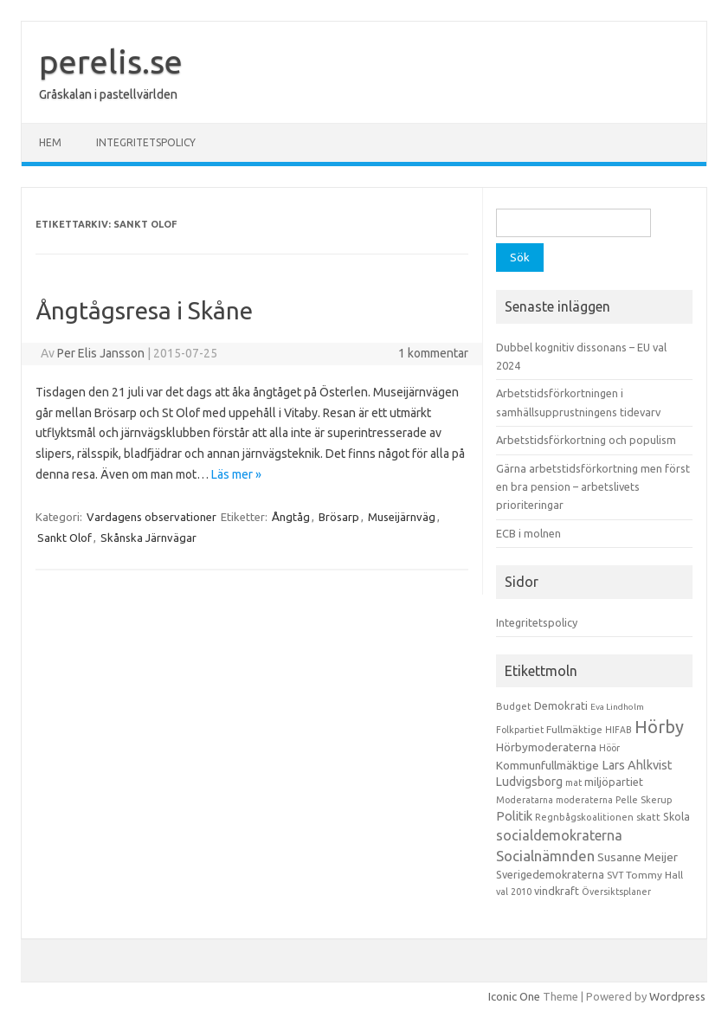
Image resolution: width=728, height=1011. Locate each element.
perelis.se (111, 61)
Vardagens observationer (151, 517)
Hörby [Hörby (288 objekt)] (659, 727)
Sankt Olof (64, 537)
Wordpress (677, 996)
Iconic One (514, 996)
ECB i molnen (528, 533)
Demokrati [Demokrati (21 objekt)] (561, 705)
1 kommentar (433, 353)
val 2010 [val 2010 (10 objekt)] (514, 891)
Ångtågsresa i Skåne (144, 310)
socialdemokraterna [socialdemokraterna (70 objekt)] (559, 835)
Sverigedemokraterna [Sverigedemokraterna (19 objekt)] (550, 874)
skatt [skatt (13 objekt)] (648, 816)
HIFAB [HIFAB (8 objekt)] (618, 729)
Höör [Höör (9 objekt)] (609, 748)
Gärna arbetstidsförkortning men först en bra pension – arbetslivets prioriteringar (593, 487)
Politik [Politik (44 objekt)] (514, 815)
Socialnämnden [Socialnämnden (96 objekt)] (545, 855)
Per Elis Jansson (101, 353)
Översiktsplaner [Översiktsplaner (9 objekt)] (616, 891)
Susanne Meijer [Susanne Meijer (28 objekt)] (637, 857)
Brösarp (339, 517)
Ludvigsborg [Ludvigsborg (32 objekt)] (529, 782)
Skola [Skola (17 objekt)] (676, 816)
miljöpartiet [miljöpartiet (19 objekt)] (613, 782)
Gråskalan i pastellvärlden (108, 94)
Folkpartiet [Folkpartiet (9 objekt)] (520, 729)
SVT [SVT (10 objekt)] (615, 875)
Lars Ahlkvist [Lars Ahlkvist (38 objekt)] (637, 765)
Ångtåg (291, 517)
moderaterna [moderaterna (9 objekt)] (584, 800)
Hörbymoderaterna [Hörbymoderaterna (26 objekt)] (546, 747)
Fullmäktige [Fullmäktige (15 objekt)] (574, 729)
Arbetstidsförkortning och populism (586, 440)
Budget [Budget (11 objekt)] (514, 706)
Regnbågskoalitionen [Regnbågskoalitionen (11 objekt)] (584, 817)
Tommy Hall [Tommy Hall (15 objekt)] (654, 874)
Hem (50, 142)
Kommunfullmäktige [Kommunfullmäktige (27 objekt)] (547, 765)
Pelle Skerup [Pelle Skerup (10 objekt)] (644, 800)
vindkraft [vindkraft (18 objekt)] (556, 891)
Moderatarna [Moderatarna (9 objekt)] (524, 800)
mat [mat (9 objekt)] (573, 782)
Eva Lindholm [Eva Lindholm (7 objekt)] (617, 707)
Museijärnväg (401, 517)
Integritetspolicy (146, 142)
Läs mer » (236, 474)
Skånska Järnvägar (148, 537)
